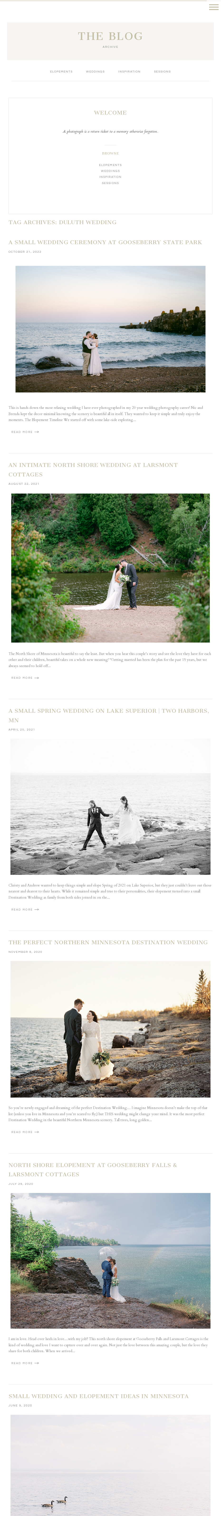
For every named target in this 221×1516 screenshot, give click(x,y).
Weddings (95, 71)
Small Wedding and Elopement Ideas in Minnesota (98, 1396)
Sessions (162, 71)
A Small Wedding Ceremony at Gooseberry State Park (105, 242)
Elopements (61, 71)
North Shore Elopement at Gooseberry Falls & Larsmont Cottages (93, 1170)
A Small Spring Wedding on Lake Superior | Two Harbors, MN (109, 715)
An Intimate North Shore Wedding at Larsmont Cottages (93, 470)
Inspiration (129, 71)
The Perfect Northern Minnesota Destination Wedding (108, 942)
